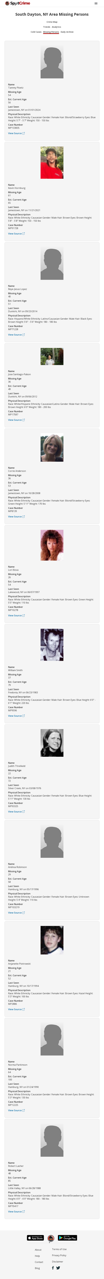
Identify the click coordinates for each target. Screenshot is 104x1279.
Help (37, 1255)
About (38, 1249)
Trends (46, 27)
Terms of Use (59, 1249)
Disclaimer (57, 1261)
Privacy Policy (59, 1255)
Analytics (56, 27)
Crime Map (52, 22)
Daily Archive (67, 32)
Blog (37, 1268)
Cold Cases (36, 32)
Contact (39, 1262)
